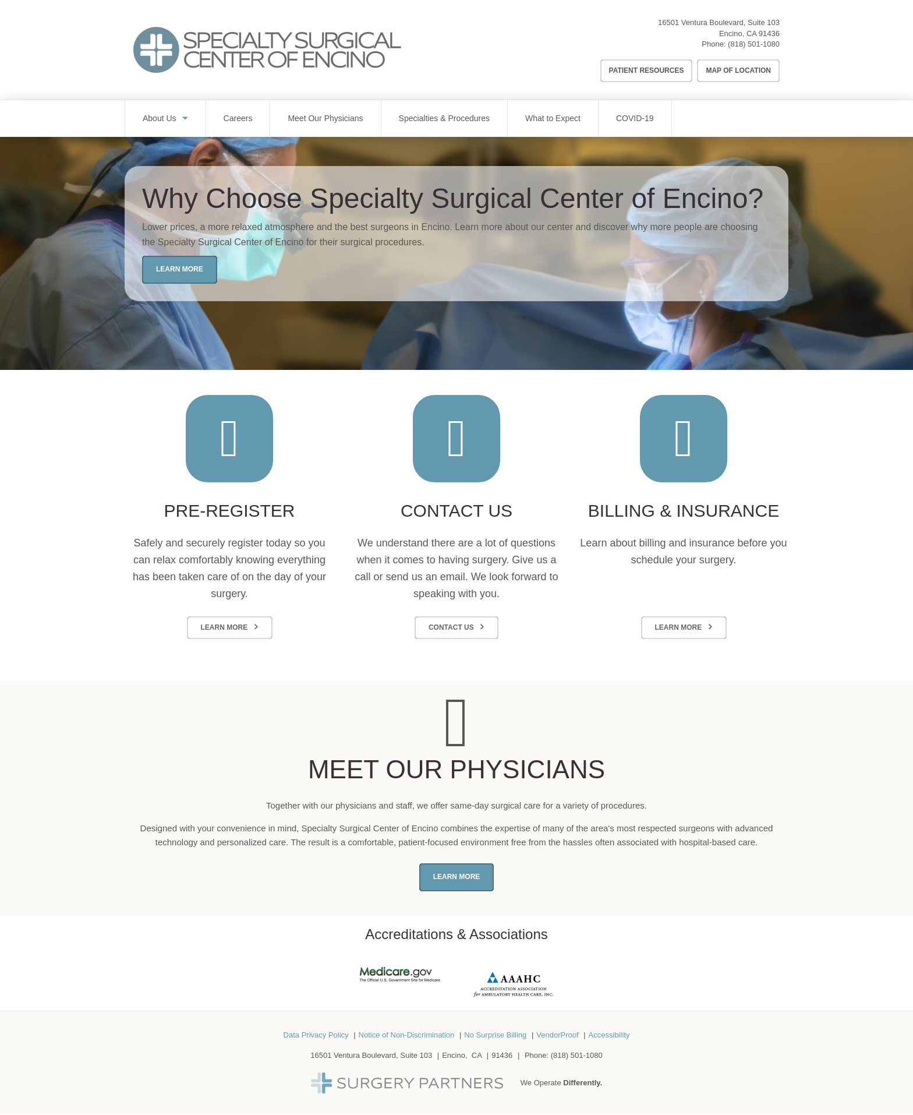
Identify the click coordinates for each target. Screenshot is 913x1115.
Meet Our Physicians (325, 118)
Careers (238, 118)
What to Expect (553, 118)
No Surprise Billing (495, 1035)
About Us (159, 118)
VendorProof (557, 1035)
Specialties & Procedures (444, 118)
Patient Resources (646, 70)
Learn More (179, 269)
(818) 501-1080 (754, 44)
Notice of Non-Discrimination (407, 1035)
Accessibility (609, 1035)
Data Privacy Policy (316, 1035)
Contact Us (451, 627)
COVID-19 (635, 118)
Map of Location (738, 70)
